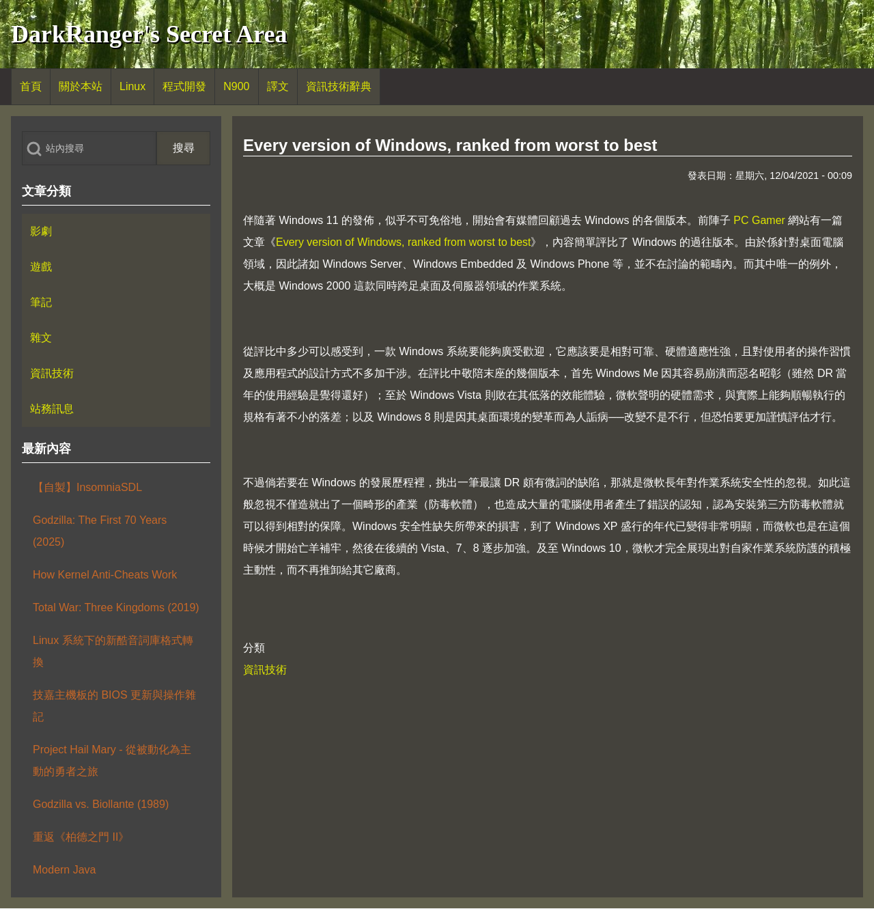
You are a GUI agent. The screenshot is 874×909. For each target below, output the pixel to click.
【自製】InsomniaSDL (87, 487)
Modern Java (64, 870)
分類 (254, 648)
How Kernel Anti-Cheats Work (105, 575)
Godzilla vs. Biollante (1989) (101, 804)
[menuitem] (31, 86)
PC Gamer (759, 220)
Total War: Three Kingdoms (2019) (116, 607)
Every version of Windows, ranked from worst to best (403, 242)
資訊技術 (265, 669)
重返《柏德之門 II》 (81, 837)
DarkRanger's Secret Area (149, 34)
